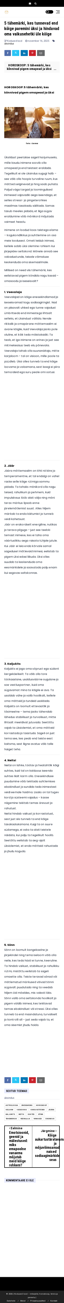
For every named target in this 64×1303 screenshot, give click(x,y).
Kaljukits (10, 1114)
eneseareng (27, 1105)
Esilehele (11, 1301)
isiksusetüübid (37, 1110)
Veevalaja (25, 1119)
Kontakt (53, 1301)
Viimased (38, 1119)
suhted (31, 1114)
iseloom (9, 1110)
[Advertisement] (32, 419)
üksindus (9, 43)
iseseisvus (22, 1110)
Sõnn (40, 1114)
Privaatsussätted (37, 1301)
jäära (51, 1110)
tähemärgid (11, 1119)
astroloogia (12, 1105)
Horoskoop (41, 1105)
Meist (22, 1301)
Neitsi (21, 1114)
